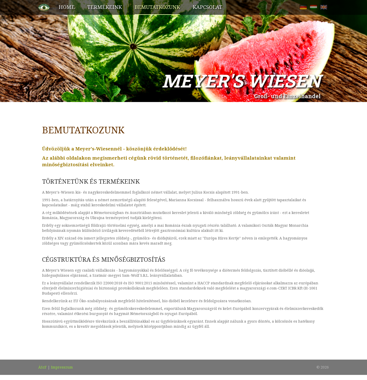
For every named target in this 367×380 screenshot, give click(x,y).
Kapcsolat (207, 7)
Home (67, 7)
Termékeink (104, 7)
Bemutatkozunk (157, 7)
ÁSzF (42, 367)
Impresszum (62, 367)
